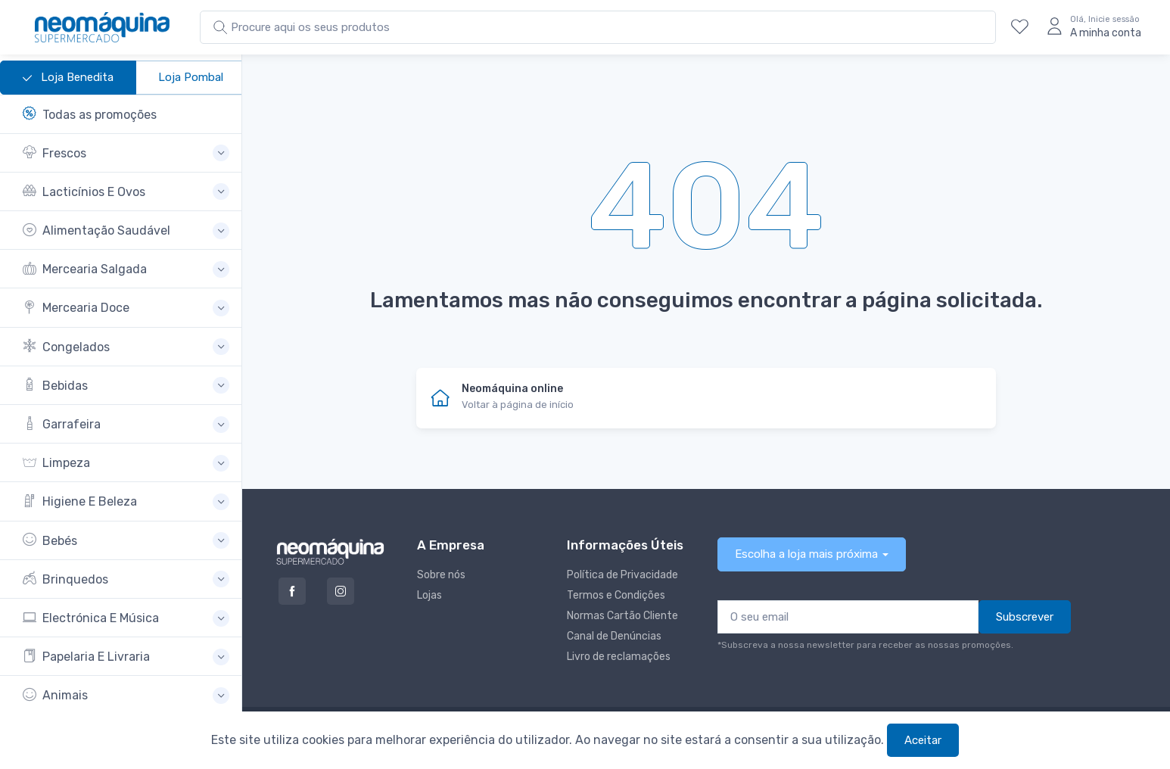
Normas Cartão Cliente (622, 615)
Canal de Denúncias (614, 636)
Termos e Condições (616, 595)
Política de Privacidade (622, 574)
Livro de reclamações (619, 656)
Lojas (429, 595)
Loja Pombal (190, 77)
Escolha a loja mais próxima (806, 554)
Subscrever (1024, 617)
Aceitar (922, 740)
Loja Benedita (68, 78)
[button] (126, 153)
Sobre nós (441, 574)
